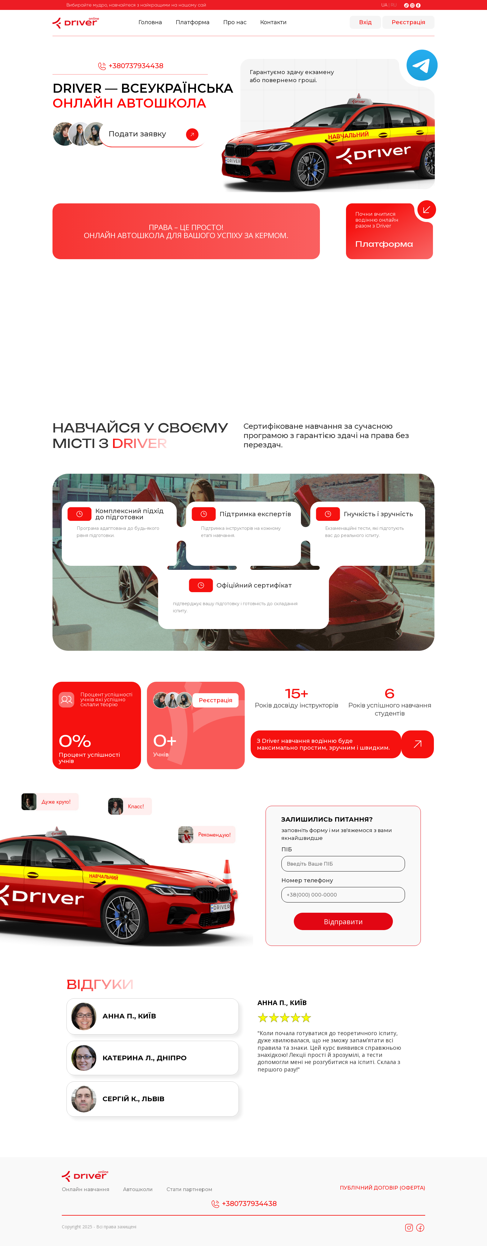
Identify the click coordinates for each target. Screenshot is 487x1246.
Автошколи (138, 1189)
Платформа (193, 22)
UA (384, 5)
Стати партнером (189, 1189)
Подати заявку (153, 134)
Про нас (235, 22)
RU (394, 5)
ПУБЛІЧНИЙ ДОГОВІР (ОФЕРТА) (382, 1188)
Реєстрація (408, 22)
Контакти (273, 22)
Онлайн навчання (86, 1189)
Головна (150, 22)
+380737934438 (130, 66)
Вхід (365, 22)
